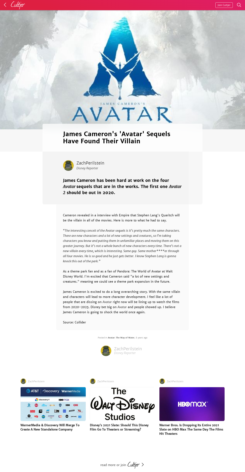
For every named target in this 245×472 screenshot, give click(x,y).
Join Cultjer (224, 5)
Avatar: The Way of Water (121, 337)
